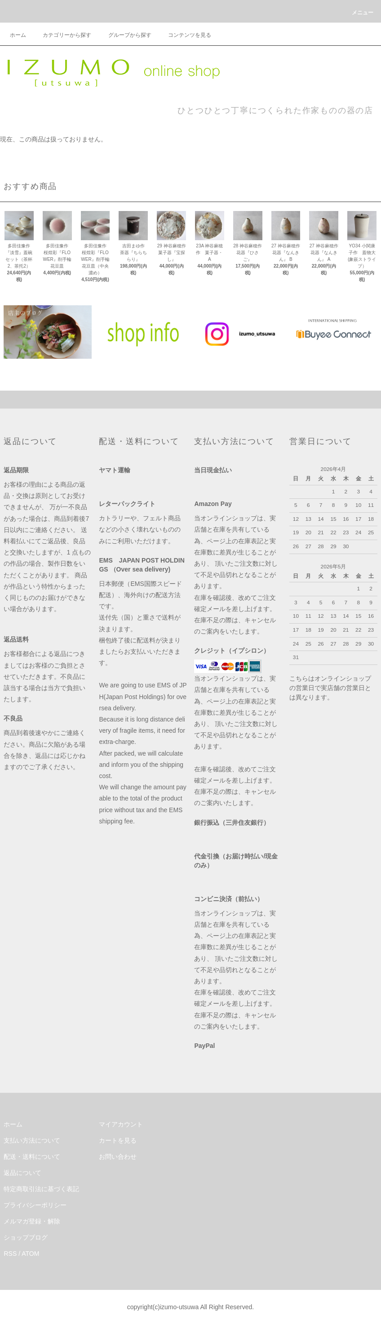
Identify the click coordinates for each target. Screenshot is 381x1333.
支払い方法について (32, 1140)
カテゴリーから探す (61, 35)
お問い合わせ (118, 1156)
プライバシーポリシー (35, 1205)
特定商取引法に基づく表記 (41, 1188)
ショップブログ (26, 1237)
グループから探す (124, 35)
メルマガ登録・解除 (32, 1221)
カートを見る (118, 1140)
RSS (10, 1253)
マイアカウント (121, 1124)
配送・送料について (32, 1156)
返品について (22, 1172)
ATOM (30, 1253)
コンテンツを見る (184, 35)
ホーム (18, 35)
